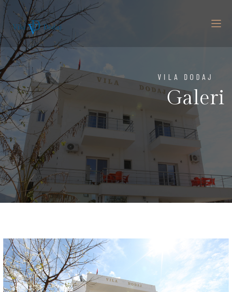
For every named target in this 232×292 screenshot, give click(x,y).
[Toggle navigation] (216, 23)
